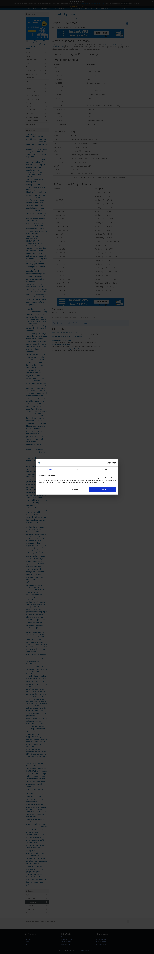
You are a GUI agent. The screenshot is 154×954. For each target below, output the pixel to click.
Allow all (103, 489)
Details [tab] (77, 469)
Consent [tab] (49, 469)
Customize (76, 489)
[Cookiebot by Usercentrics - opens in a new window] (108, 463)
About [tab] (105, 469)
